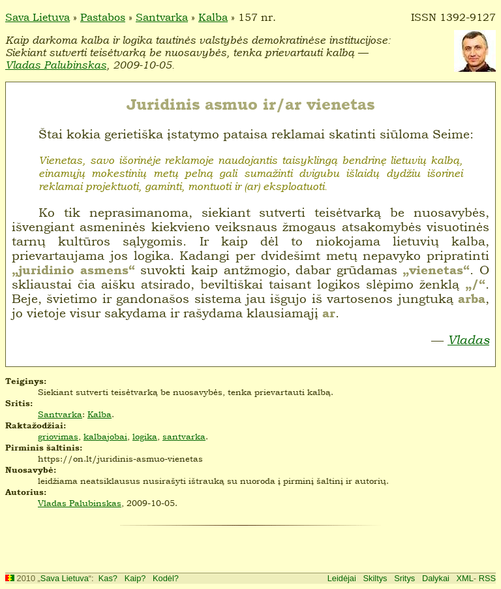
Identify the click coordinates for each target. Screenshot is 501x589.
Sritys (404, 578)
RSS (487, 578)
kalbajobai (105, 436)
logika (144, 436)
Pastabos (102, 17)
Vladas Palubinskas (55, 65)
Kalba (213, 17)
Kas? (108, 578)
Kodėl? (166, 578)
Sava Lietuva (37, 17)
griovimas (58, 436)
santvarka (183, 436)
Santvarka (162, 17)
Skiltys (375, 578)
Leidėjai (341, 578)
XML (465, 578)
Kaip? (135, 578)
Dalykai (435, 578)
